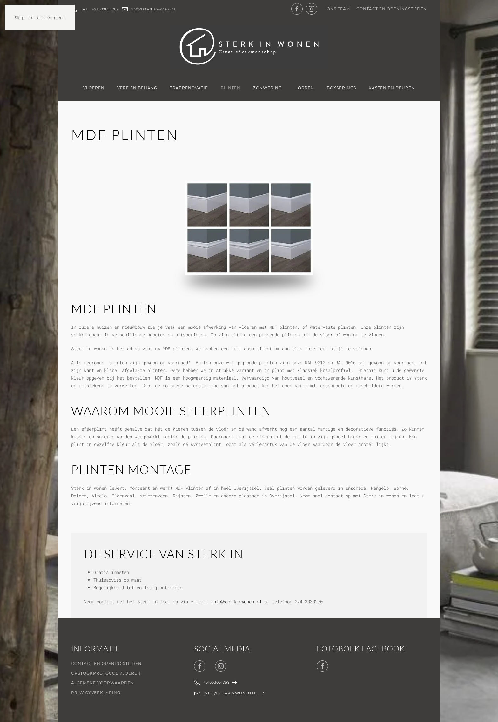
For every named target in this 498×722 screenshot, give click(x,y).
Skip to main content (39, 18)
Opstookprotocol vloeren (106, 673)
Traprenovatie (189, 87)
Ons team (338, 8)
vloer (326, 335)
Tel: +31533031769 (94, 9)
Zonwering (267, 87)
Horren (304, 87)
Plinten (230, 87)
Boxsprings (341, 87)
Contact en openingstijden (391, 8)
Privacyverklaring (95, 692)
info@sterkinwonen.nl (149, 9)
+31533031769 (212, 682)
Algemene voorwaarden (102, 682)
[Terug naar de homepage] (249, 46)
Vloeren (93, 87)
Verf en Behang (137, 87)
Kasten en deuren (392, 87)
